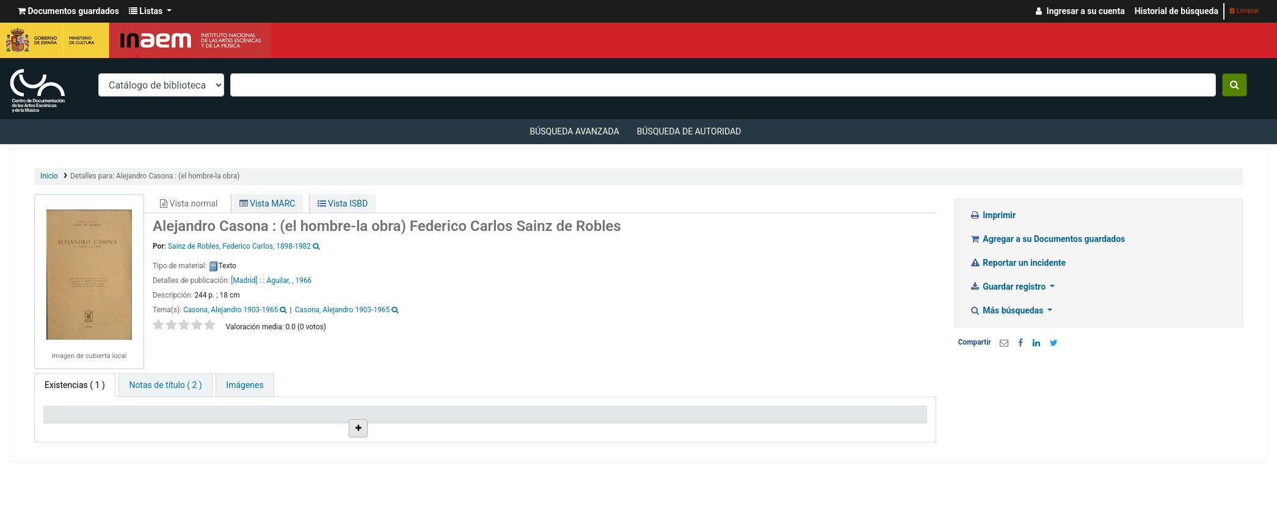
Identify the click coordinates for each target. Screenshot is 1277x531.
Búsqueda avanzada (574, 131)
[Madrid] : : (248, 280)
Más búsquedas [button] (1008, 310)
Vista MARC (267, 203)
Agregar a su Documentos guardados (1048, 239)
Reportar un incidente (1018, 263)
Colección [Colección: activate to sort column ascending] (289, 418)
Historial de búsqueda (1176, 11)
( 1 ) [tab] (75, 385)
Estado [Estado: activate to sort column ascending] (615, 418)
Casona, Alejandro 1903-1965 (230, 310)
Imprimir (993, 215)
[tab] (165, 385)
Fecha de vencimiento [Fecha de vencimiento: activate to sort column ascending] (750, 418)
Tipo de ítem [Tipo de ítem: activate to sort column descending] (73, 418)
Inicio (49, 176)
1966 (304, 280)
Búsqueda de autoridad (689, 131)
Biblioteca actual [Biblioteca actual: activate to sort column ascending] (190, 418)
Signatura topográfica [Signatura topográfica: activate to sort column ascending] (530, 418)
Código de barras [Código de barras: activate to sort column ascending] (853, 418)
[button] (68, 11)
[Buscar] (1234, 85)
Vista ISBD (343, 203)
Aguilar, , (279, 280)
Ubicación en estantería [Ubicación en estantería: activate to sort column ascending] (423, 418)
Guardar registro (1009, 286)
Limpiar (1244, 11)
